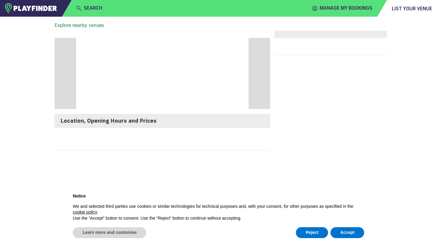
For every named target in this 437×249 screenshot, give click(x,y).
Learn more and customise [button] (110, 232)
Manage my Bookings (342, 8)
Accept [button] (347, 232)
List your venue (412, 8)
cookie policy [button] (85, 212)
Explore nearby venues (79, 25)
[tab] (162, 121)
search (89, 8)
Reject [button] (312, 232)
